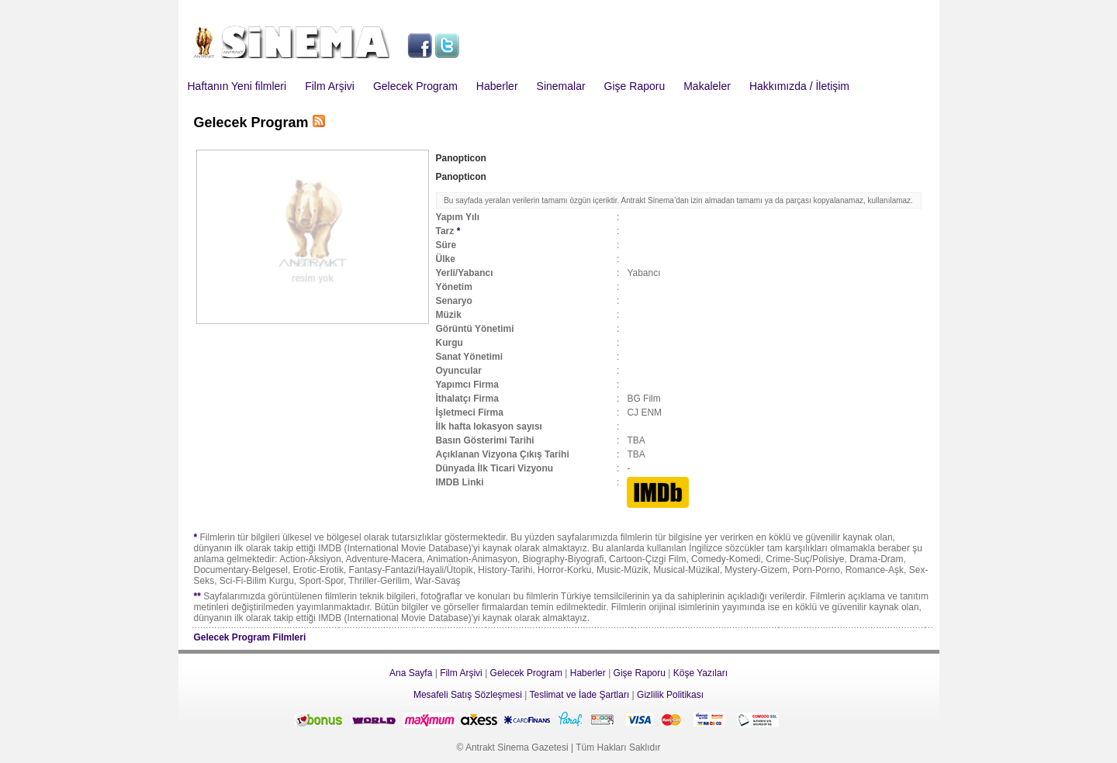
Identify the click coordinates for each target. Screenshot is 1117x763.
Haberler (497, 86)
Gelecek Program (415, 86)
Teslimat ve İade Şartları (580, 694)
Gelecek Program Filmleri (250, 637)
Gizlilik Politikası (670, 694)
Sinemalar (561, 86)
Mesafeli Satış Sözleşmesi (467, 694)
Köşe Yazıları (700, 673)
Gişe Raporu (635, 86)
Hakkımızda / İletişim (799, 86)
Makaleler (707, 86)
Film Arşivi (329, 86)
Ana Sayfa (410, 673)
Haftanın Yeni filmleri (237, 86)
